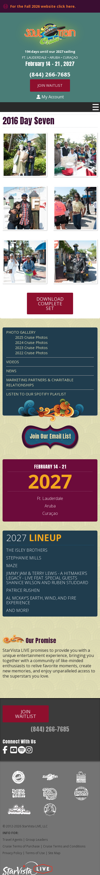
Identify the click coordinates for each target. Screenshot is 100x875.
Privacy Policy (12, 853)
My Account (50, 97)
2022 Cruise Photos (31, 352)
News (11, 370)
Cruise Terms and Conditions (64, 846)
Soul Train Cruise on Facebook (6, 750)
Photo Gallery (20, 332)
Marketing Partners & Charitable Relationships (39, 382)
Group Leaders (37, 839)
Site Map (54, 853)
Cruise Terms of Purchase (21, 846)
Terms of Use (35, 853)
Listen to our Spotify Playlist (36, 394)
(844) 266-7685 (50, 729)
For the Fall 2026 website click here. (43, 6)
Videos (12, 361)
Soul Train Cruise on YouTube (14, 750)
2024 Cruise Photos (31, 342)
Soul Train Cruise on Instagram (29, 750)
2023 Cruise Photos (31, 347)
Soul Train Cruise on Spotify (22, 750)
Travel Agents (12, 839)
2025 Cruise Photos (31, 337)
